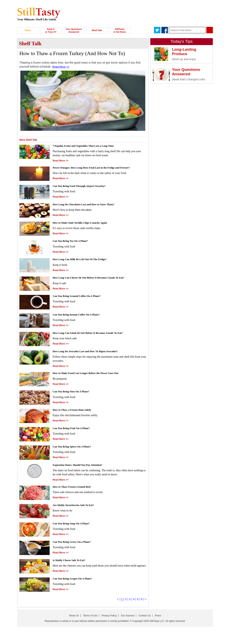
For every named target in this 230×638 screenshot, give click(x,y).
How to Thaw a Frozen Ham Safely (74, 410)
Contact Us (145, 616)
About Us (74, 616)
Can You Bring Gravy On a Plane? (73, 543)
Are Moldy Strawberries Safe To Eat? (75, 506)
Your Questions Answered (74, 30)
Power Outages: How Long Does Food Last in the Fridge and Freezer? (95, 168)
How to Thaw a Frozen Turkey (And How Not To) (72, 53)
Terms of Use (90, 616)
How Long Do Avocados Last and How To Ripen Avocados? (88, 351)
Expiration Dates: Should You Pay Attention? (80, 465)
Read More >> (61, 66)
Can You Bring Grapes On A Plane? (74, 579)
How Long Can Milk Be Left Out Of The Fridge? (82, 259)
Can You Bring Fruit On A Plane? (73, 429)
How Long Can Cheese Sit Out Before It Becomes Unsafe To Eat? (92, 278)
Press (158, 616)
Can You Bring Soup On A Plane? (73, 524)
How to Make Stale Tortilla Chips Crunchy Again (82, 223)
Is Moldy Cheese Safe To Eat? (71, 561)
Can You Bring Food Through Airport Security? (82, 186)
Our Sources (127, 616)
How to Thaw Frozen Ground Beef (73, 488)
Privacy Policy (109, 616)
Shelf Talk (97, 30)
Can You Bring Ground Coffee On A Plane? (79, 296)
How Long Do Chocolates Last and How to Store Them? (86, 204)
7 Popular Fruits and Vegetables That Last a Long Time (86, 145)
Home (28, 30)
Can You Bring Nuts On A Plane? (73, 392)
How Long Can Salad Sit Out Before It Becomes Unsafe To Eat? (91, 333)
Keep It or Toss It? (50, 30)
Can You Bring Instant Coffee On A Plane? (78, 315)
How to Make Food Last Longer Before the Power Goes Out (89, 374)
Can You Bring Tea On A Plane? (72, 241)
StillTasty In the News (120, 30)
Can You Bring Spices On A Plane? (74, 447)
